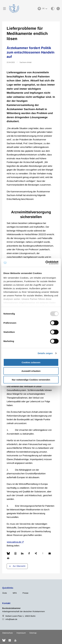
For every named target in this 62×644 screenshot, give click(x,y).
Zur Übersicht (19, 566)
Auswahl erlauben (31, 371)
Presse (25, 593)
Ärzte (4, 593)
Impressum (21, 633)
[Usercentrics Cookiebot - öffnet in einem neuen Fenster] (46, 263)
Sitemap (32, 633)
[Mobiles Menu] (4, 8)
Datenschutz (7, 633)
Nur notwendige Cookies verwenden (31, 379)
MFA (15, 593)
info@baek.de (11, 619)
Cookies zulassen (31, 362)
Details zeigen (45, 353)
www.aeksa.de (14, 542)
